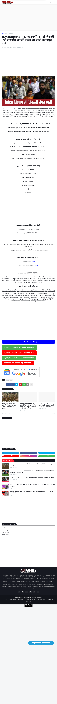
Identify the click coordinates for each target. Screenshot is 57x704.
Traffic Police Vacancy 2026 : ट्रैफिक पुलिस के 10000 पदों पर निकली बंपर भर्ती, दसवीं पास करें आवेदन (32, 485)
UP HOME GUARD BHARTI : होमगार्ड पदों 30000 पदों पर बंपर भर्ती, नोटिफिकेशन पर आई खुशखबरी (9, 406)
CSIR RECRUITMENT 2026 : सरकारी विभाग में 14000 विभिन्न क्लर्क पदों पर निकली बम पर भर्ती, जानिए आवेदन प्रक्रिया (28, 406)
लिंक (33, 261)
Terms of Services (30, 599)
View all (53, 389)
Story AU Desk (5, 532)
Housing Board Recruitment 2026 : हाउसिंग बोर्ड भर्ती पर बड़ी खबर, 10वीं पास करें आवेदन (46, 405)
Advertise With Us (41, 599)
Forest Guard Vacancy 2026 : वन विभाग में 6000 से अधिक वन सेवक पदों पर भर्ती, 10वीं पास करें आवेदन (31, 492)
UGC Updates (5, 539)
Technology (5, 537)
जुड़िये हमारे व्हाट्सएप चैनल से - (19, 353)
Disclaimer (21, 599)
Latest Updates (7, 460)
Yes (36, 4)
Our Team (28, 601)
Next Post (52, 413)
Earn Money (5, 530)
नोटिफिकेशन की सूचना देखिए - (19, 348)
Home (3, 33)
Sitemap (50, 599)
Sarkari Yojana (5, 534)
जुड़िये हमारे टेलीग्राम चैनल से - (19, 358)
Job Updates (9, 33)
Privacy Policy (12, 599)
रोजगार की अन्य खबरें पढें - (17, 363)
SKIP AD (28, 605)
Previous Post (6, 413)
